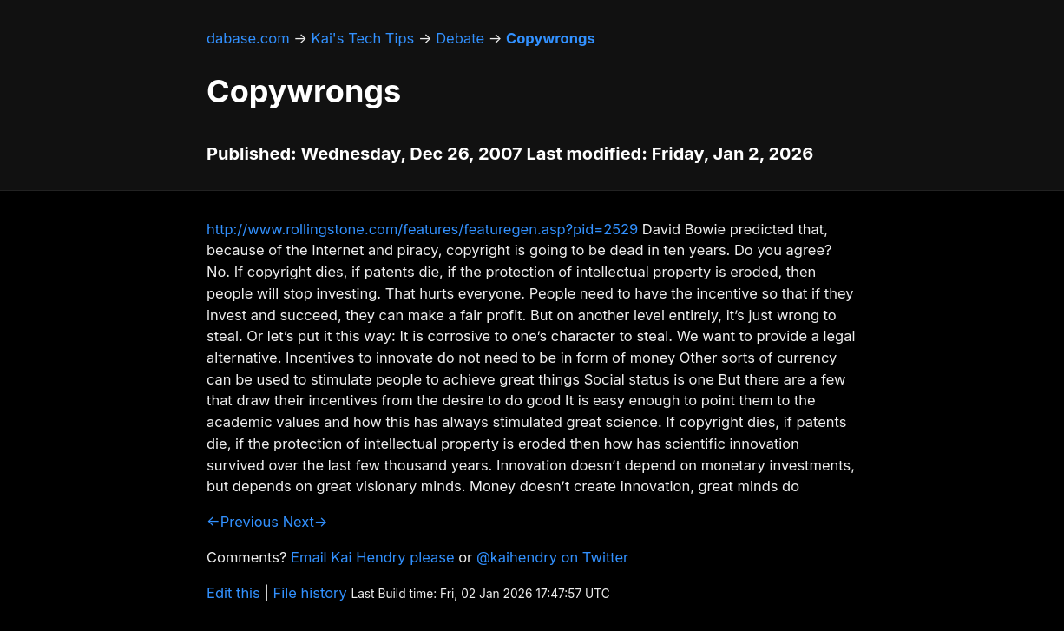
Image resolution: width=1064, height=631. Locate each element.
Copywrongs (550, 38)
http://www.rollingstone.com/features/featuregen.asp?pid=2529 (422, 229)
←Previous (243, 521)
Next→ (305, 521)
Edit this (233, 592)
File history (310, 592)
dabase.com (248, 38)
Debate (460, 38)
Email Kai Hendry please (373, 557)
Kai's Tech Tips (363, 38)
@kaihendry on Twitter (552, 557)
